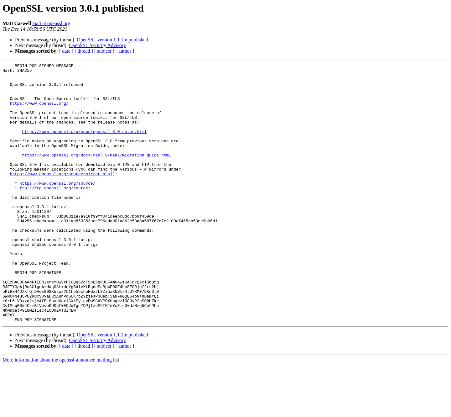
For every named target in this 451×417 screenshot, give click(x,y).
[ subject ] (104, 51)
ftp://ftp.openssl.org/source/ (55, 213)
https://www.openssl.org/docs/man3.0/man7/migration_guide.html (96, 174)
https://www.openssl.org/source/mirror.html (61, 196)
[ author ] (125, 51)
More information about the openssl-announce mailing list (61, 411)
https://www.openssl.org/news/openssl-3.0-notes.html (84, 145)
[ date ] (66, 51)
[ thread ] (84, 51)
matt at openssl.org (51, 23)
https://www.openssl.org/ (39, 111)
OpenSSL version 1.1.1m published (112, 39)
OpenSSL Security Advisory (97, 45)
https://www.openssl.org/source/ (58, 207)
